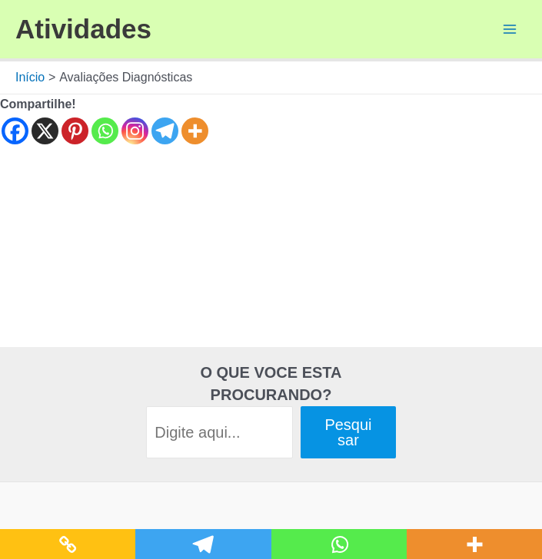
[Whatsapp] (104, 130)
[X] (45, 130)
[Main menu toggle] (510, 29)
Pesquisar (347, 432)
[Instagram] (134, 130)
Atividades (83, 29)
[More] (194, 130)
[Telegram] (164, 130)
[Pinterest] (75, 130)
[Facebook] (15, 130)
